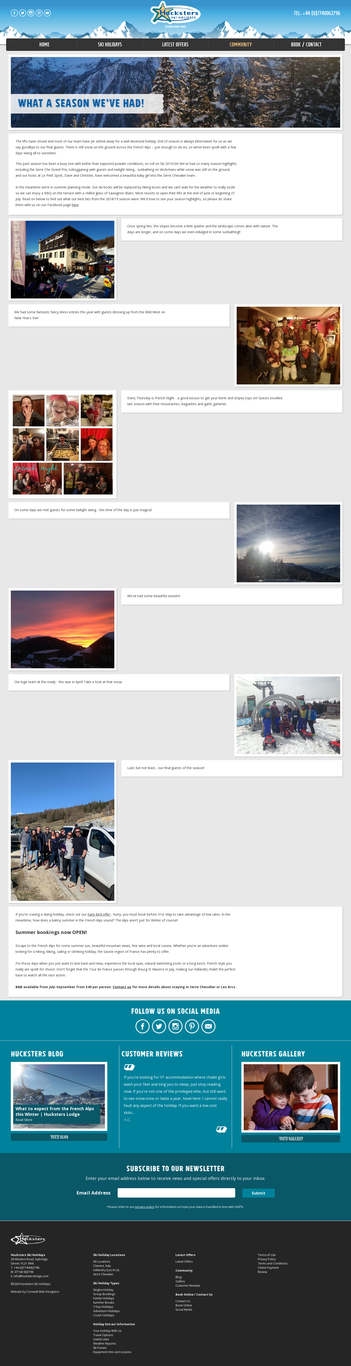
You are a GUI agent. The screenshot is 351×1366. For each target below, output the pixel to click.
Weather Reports (104, 1344)
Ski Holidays (110, 44)
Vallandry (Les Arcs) (106, 1270)
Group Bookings (104, 1294)
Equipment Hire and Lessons (112, 1352)
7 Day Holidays (103, 1307)
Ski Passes (100, 1348)
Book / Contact (306, 44)
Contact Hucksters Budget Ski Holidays (47, 12)
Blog (179, 1277)
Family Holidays (103, 1298)
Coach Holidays (103, 1315)
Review (262, 1272)
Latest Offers (175, 44)
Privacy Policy (267, 1259)
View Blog (59, 1137)
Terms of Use (267, 1255)
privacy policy (144, 1207)
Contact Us (183, 1301)
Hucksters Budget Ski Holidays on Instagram (30, 12)
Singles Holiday (103, 1290)
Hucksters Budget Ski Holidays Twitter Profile (22, 12)
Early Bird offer (99, 914)
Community (241, 44)
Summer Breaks (103, 1303)
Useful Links (101, 1339)
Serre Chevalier (103, 1274)
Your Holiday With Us (107, 1331)
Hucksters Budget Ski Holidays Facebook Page (14, 12)
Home (44, 44)
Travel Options (103, 1335)
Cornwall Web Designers (42, 1292)
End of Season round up (175, 14)
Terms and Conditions (272, 1263)
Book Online (184, 1305)
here (75, 205)
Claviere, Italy (102, 1266)
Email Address (93, 1193)
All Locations (101, 1262)
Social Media (184, 1310)
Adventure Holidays (106, 1311)
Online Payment (268, 1268)
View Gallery (291, 1139)
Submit (258, 1193)
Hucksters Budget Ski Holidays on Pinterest (39, 12)
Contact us (122, 987)
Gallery (180, 1281)
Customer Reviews (188, 1286)
